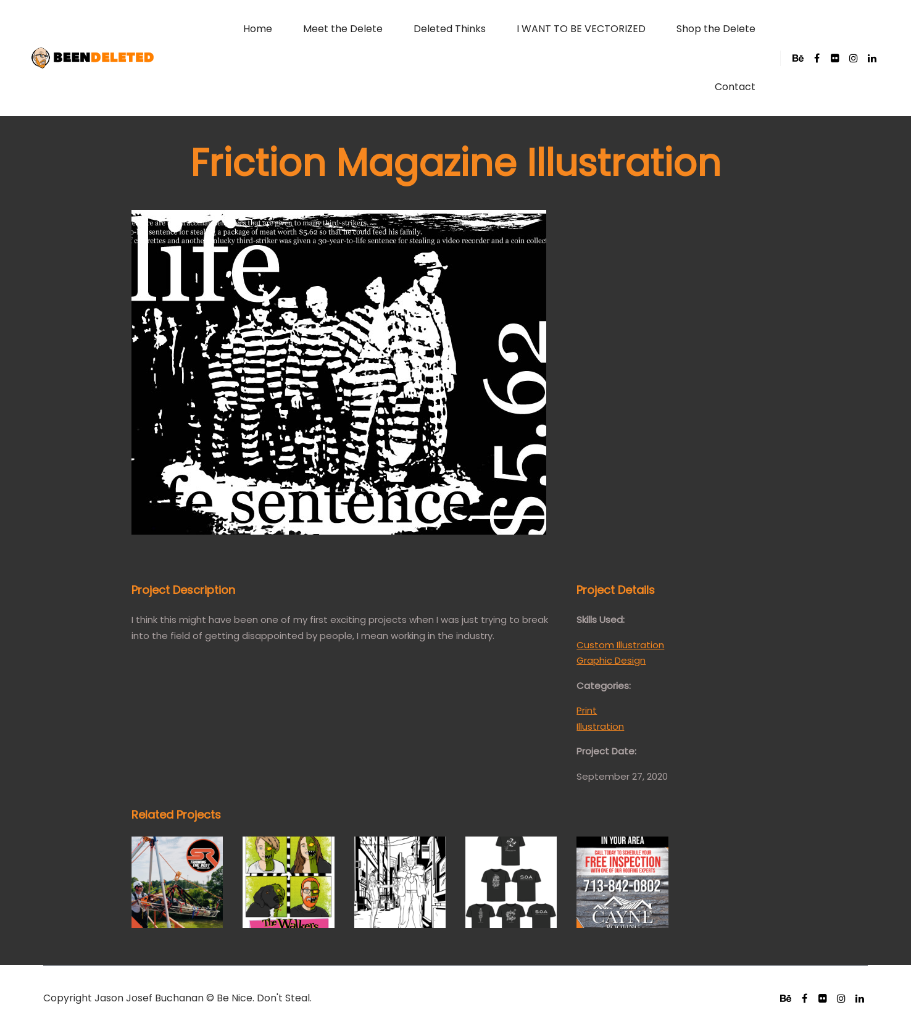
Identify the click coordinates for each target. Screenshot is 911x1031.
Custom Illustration (620, 644)
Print (586, 710)
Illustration (600, 726)
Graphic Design (611, 660)
